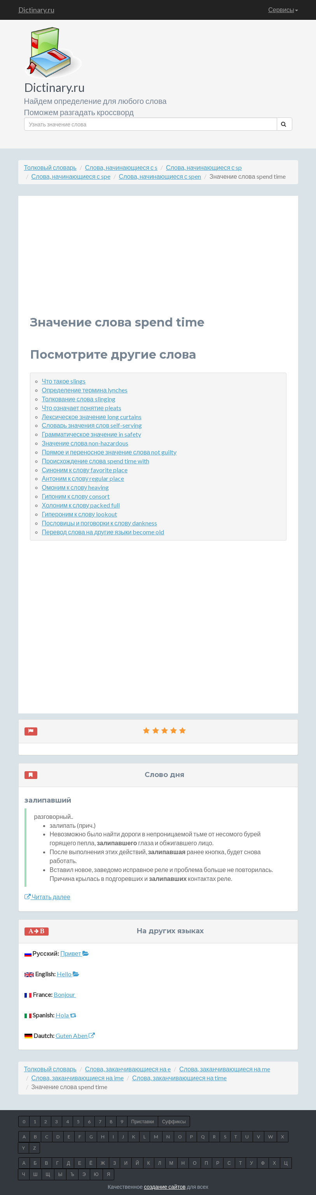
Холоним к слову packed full (81, 505)
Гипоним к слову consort (76, 496)
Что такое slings (64, 381)
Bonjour (65, 994)
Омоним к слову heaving (75, 487)
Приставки (142, 1121)
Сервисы (283, 9)
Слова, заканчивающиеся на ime (77, 1077)
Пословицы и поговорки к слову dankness (99, 523)
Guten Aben (75, 1035)
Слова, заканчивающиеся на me (224, 1068)
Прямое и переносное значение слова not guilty (109, 452)
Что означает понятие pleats (81, 407)
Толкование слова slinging (78, 398)
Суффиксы (174, 1121)
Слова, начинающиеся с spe (70, 176)
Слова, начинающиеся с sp (204, 167)
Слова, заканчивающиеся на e (128, 1068)
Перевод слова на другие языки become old (103, 531)
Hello (68, 973)
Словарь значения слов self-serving (92, 425)
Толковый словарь (50, 167)
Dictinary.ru (36, 9)
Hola (66, 1015)
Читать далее (47, 896)
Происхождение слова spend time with (95, 461)
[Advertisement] (158, 261)
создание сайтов (164, 1186)
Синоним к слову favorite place (85, 469)
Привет (74, 953)
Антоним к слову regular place (83, 478)
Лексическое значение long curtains (91, 416)
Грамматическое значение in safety (91, 434)
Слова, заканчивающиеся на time (179, 1077)
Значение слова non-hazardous (85, 443)
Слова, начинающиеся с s (121, 167)
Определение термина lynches (85, 390)
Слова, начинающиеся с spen (160, 176)
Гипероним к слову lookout (79, 514)
